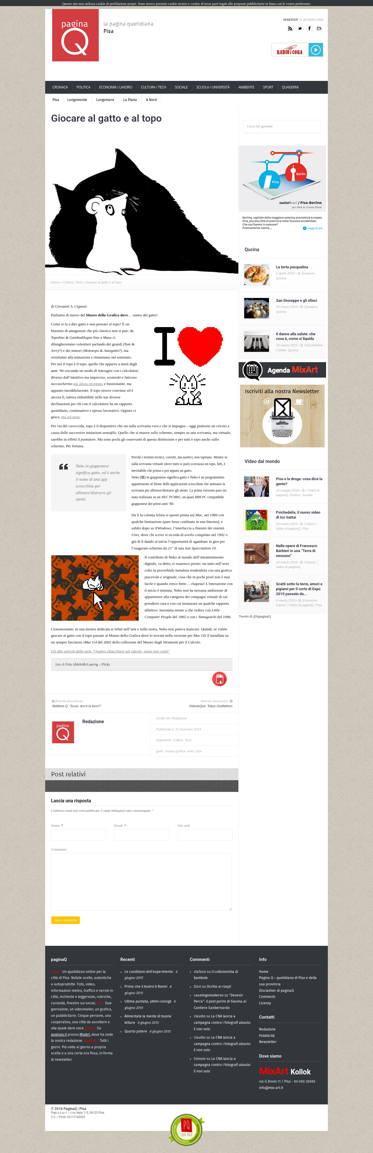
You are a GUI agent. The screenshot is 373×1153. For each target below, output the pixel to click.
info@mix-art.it (271, 1088)
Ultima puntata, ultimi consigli (147, 1001)
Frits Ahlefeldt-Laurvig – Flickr (88, 664)
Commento (58, 849)
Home (55, 282)
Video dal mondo (262, 461)
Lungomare (105, 100)
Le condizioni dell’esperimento (148, 971)
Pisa (55, 100)
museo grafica (175, 751)
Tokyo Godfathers (210, 706)
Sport (268, 87)
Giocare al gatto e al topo (106, 118)
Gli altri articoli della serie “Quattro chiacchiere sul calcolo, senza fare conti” (110, 651)
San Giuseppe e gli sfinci (296, 300)
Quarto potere (135, 1031)
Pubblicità (267, 1035)
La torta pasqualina (292, 267)
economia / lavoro (115, 87)
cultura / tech (153, 87)
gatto (159, 751)
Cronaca (60, 87)
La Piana (130, 100)
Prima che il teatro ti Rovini (145, 986)
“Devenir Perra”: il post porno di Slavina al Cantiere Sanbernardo (220, 1002)
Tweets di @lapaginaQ (255, 616)
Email (120, 826)
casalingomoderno (209, 995)
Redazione (93, 721)
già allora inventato (88, 384)
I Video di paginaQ (301, 605)
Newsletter (268, 1042)
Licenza (265, 1003)
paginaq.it (59, 1034)
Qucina (251, 249)
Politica (83, 87)
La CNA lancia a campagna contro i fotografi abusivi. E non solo (222, 1022)
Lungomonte (77, 100)
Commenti (267, 996)
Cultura (68, 282)
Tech (78, 282)
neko (190, 751)
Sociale (181, 87)
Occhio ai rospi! (219, 986)
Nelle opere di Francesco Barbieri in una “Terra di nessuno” (296, 551)
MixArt (85, 1034)
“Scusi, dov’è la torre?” (76, 706)
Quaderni (290, 87)
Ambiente (246, 87)
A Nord (151, 100)
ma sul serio (70, 417)
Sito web (183, 826)
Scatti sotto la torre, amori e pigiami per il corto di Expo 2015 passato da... (299, 589)
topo (199, 751)
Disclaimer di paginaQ (276, 990)
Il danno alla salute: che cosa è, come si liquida (295, 336)
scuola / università (213, 87)
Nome (57, 826)
